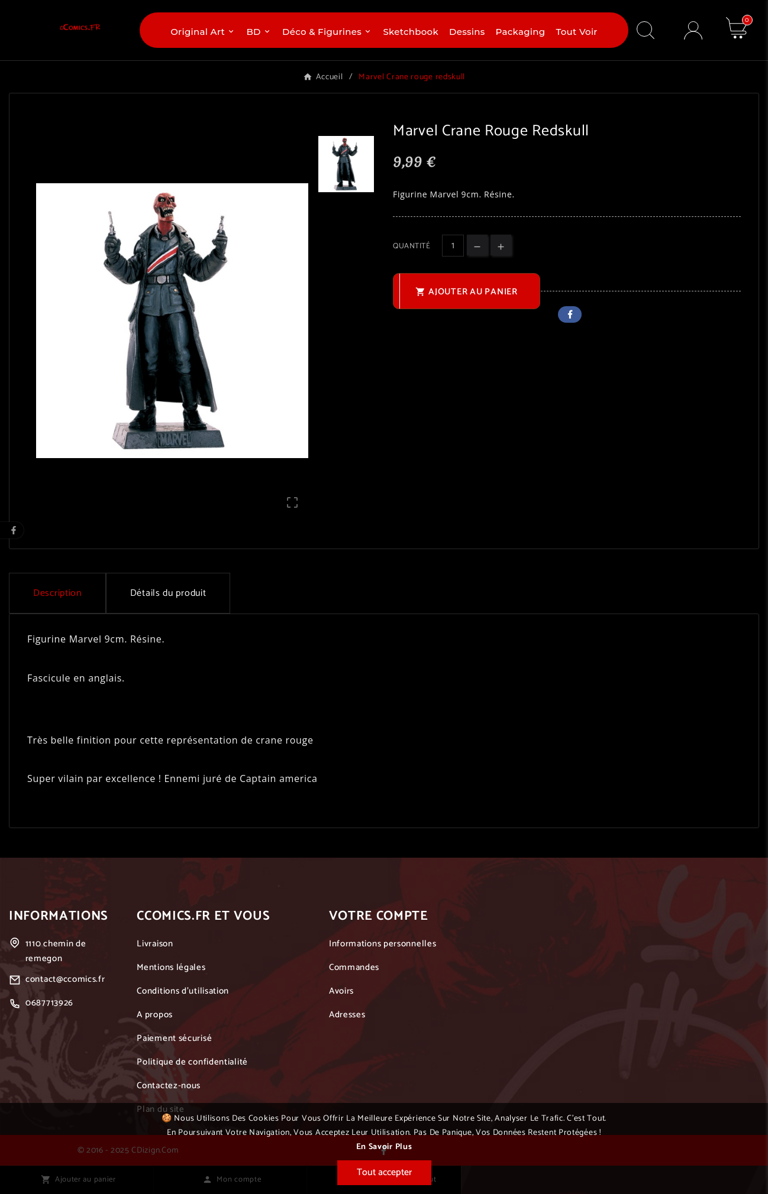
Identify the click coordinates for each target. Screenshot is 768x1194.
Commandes (354, 967)
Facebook (570, 314)
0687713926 (49, 1002)
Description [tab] (57, 593)
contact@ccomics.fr (65, 979)
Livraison (155, 943)
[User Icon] (693, 30)
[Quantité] (453, 246)
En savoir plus (384, 1147)
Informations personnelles (383, 943)
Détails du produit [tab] (168, 593)
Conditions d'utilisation (183, 991)
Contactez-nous (169, 1085)
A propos (155, 1014)
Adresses (347, 1014)
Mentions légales (171, 967)
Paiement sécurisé (174, 1038)
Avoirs (341, 991)
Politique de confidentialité (192, 1062)
